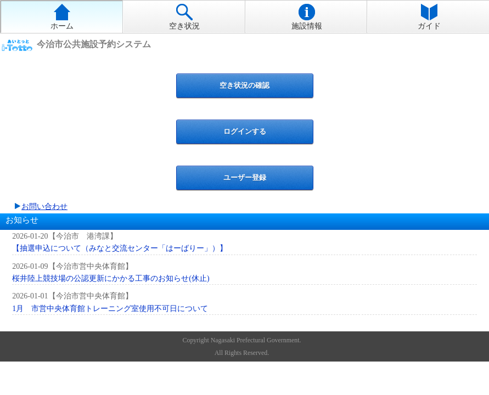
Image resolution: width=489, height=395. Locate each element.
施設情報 (306, 17)
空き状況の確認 (244, 85)
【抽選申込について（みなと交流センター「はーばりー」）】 (119, 248)
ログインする (244, 131)
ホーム (62, 17)
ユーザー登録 (244, 177)
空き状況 (184, 17)
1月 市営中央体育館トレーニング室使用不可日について (110, 308)
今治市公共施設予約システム (94, 45)
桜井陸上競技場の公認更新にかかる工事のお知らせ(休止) (110, 278)
